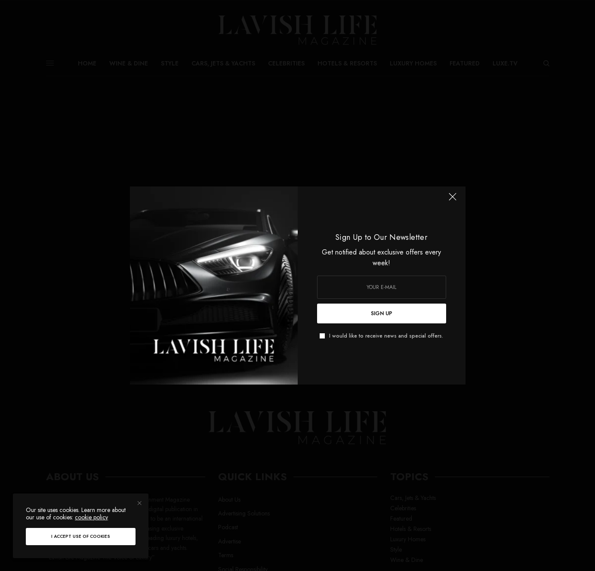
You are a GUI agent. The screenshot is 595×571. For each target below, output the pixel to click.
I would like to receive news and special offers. (386, 335)
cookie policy (91, 517)
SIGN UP (381, 313)
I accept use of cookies (80, 536)
